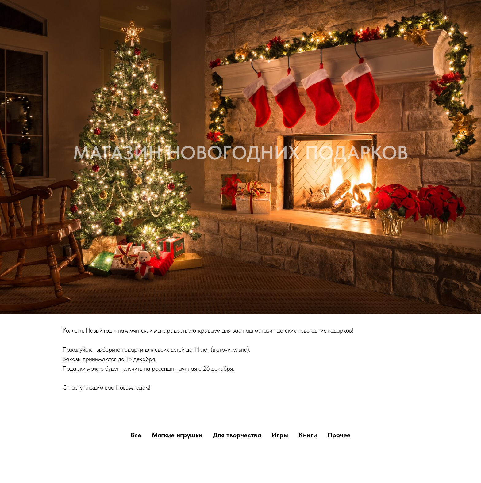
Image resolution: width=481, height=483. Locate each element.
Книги (307, 435)
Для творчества (237, 435)
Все (135, 435)
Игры (280, 435)
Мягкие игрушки (177, 435)
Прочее (339, 435)
